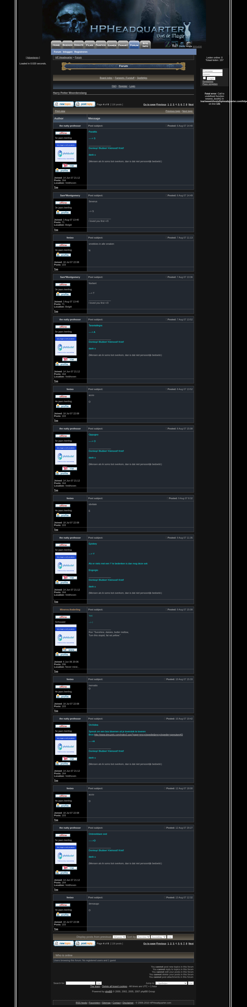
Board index (106, 78)
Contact (117, 1002)
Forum (57, 52)
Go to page (149, 104)
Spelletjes (142, 78)
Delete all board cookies (114, 986)
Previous (161, 104)
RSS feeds (81, 1002)
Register (123, 86)
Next (191, 104)
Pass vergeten (210, 84)
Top (56, 187)
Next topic (187, 111)
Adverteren (33, 57)
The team (95, 986)
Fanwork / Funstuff (124, 78)
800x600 (197, 46)
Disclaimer (128, 1002)
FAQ (114, 86)
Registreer (208, 81)
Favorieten (94, 1002)
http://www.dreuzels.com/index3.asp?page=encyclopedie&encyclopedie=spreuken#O (138, 734)
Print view (60, 111)
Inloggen (68, 52)
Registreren (80, 52)
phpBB (108, 991)
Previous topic (173, 111)
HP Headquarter (63, 57)
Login (132, 86)
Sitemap (106, 1002)
